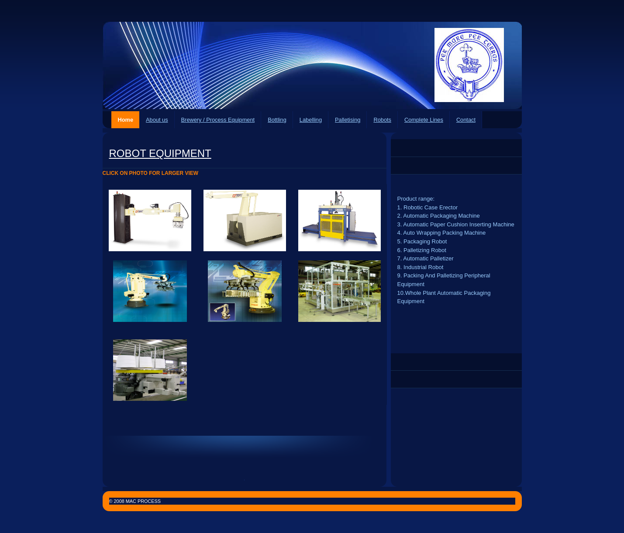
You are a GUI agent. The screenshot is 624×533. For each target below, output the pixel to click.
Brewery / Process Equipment (218, 119)
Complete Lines (423, 119)
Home (126, 119)
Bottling (277, 119)
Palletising (347, 119)
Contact (466, 119)
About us (157, 119)
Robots (382, 119)
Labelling (311, 119)
